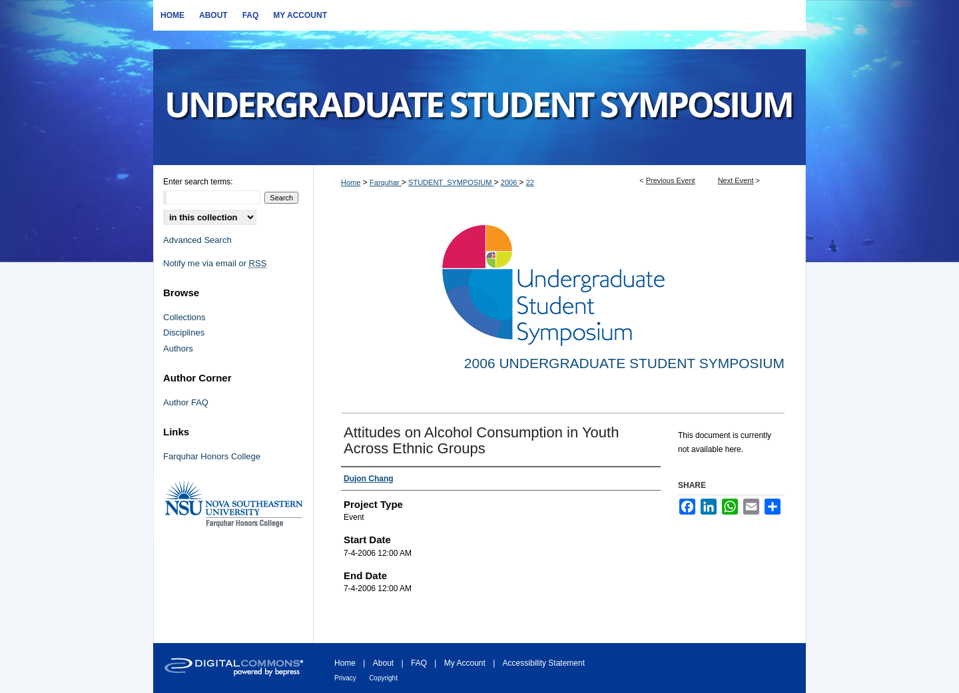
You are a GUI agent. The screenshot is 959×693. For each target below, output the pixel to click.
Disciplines (183, 333)
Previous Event (670, 180)
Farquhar (386, 182)
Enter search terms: (198, 181)
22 (530, 182)
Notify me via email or (214, 263)
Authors (178, 348)
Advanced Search (197, 240)
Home (350, 182)
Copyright (383, 678)
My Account (464, 663)
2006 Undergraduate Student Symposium (624, 363)
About (383, 663)
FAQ (419, 663)
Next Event (736, 180)
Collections (184, 317)
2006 (510, 182)
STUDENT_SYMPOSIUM (450, 182)
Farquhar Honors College (211, 456)
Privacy (345, 678)
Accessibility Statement (544, 663)
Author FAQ (185, 402)
